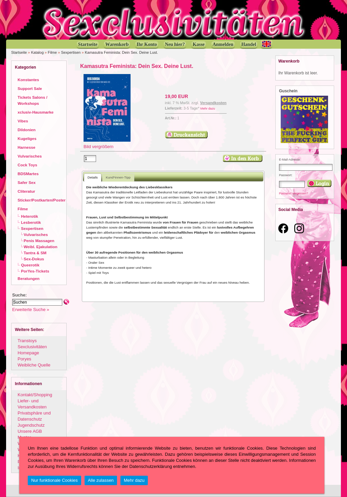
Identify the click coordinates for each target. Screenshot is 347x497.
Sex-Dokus (34, 259)
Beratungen (29, 278)
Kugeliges (27, 138)
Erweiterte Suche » (30, 309)
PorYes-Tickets (35, 271)
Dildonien (27, 129)
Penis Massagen (39, 240)
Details (93, 177)
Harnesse (27, 147)
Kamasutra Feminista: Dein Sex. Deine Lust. (121, 52)
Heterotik (29, 216)
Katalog (37, 52)
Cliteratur (26, 191)
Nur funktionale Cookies (54, 480)
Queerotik (30, 265)
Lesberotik (31, 222)
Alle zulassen (101, 480)
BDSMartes (28, 173)
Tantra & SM (35, 253)
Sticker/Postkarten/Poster (42, 200)
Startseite (19, 52)
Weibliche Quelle (34, 365)
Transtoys (27, 340)
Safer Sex (27, 182)
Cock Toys (27, 165)
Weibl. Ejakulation (40, 246)
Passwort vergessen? (293, 193)
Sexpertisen (70, 52)
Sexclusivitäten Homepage (32, 349)
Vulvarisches (30, 156)
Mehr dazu (208, 108)
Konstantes (28, 79)
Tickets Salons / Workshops (32, 100)
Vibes (23, 121)
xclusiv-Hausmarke (35, 112)
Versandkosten (213, 103)
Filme (52, 52)
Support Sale (30, 88)
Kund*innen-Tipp (118, 177)
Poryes (24, 358)
